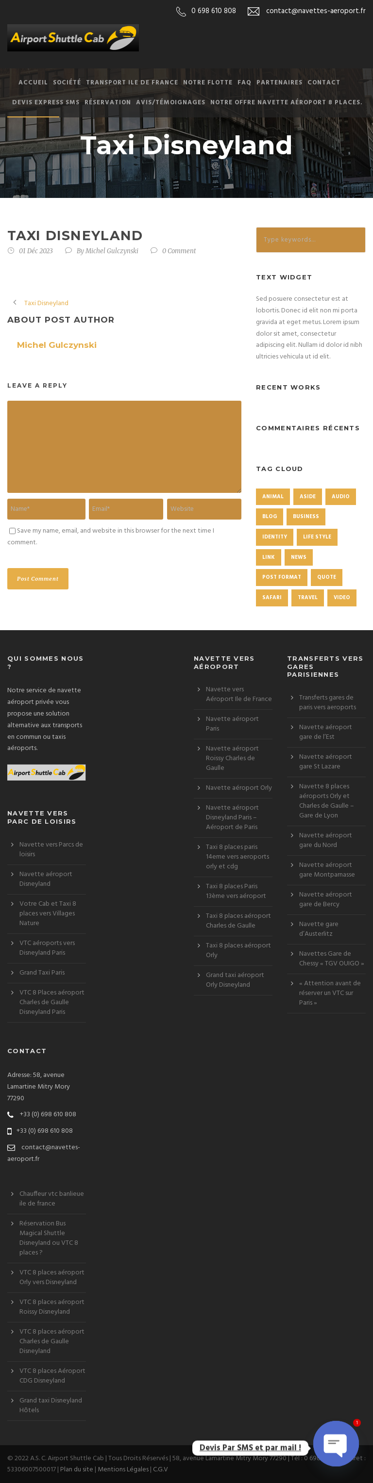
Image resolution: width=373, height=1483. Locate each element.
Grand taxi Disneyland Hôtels (50, 1405)
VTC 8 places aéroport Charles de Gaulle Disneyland (52, 1341)
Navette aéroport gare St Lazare (325, 761)
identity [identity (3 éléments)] (274, 537)
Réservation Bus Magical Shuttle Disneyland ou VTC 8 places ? (48, 1238)
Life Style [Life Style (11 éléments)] (317, 537)
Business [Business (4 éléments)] (306, 516)
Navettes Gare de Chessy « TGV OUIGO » (331, 958)
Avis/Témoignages (170, 103)
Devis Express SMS (46, 103)
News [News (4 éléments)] (298, 557)
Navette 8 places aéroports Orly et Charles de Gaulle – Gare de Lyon (326, 801)
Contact (323, 83)
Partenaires (279, 83)
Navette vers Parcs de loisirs (51, 849)
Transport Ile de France (132, 83)
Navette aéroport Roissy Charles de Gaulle (232, 758)
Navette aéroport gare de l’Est (325, 732)
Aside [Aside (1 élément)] (308, 496)
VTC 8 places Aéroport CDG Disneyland (52, 1376)
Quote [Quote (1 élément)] (326, 577)
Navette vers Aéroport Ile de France (239, 694)
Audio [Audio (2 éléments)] (341, 496)
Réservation (108, 103)
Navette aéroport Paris (232, 724)
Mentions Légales (123, 1469)
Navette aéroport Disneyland (45, 879)
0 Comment (179, 251)
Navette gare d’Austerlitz (319, 929)
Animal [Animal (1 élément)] (273, 496)
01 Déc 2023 (36, 251)
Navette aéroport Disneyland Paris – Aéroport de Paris (232, 817)
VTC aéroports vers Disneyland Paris (47, 948)
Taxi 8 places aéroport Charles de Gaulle (238, 921)
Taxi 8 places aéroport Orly (238, 950)
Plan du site (76, 1469)
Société (67, 83)
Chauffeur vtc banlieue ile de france (51, 1199)
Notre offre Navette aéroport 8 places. (286, 103)
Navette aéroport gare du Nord (325, 840)
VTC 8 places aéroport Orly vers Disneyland (52, 1277)
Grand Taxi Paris (42, 972)
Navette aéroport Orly (239, 788)
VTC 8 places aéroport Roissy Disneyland (52, 1307)
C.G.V (160, 1469)
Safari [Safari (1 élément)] (272, 597)
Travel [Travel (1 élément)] (308, 597)
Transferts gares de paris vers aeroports (327, 702)
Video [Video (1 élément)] (342, 597)
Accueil (33, 83)
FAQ (244, 83)
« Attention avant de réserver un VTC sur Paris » (330, 993)
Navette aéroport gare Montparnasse (327, 870)
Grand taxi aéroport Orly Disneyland (235, 980)
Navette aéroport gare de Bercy (325, 899)
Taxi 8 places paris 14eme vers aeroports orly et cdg (237, 857)
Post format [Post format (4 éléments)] (281, 577)
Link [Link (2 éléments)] (268, 557)
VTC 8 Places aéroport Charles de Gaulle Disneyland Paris (52, 1002)
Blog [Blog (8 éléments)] (269, 516)
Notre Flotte (208, 83)
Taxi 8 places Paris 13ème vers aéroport (236, 891)
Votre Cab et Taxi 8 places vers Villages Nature (47, 913)
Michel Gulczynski (111, 251)
